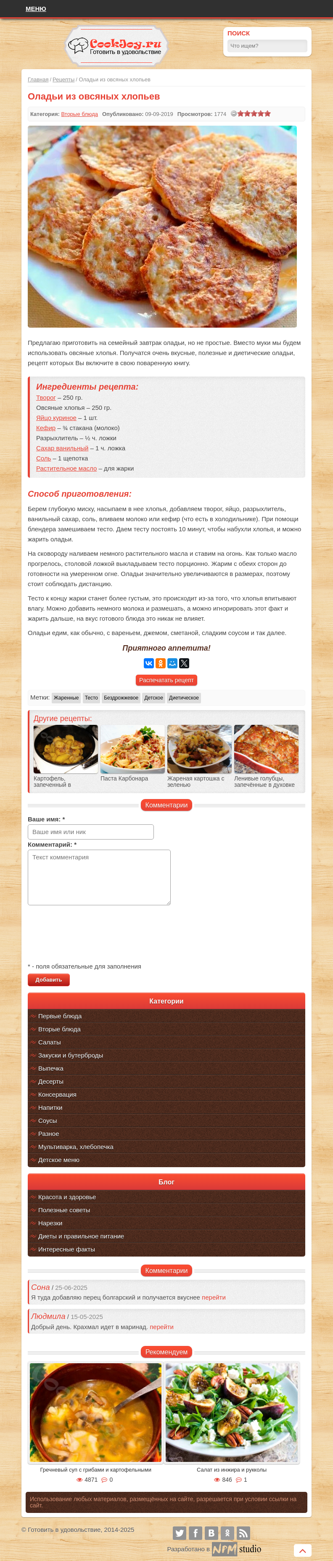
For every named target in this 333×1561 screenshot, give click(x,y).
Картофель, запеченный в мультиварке (52, 784)
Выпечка (50, 1068)
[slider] (254, 113)
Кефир (46, 427)
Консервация (57, 1094)
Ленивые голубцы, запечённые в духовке (264, 781)
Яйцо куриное (56, 417)
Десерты (50, 1081)
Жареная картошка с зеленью (196, 781)
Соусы (47, 1120)
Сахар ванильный (62, 448)
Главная (38, 79)
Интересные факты (66, 1249)
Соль (43, 458)
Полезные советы (64, 1210)
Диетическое (184, 698)
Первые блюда (60, 1016)
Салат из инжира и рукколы (232, 1470)
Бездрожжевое (121, 698)
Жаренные (66, 698)
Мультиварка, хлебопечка (76, 1146)
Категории (166, 1001)
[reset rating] (233, 113)
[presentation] (92, 934)
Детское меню (58, 1159)
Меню (36, 8)
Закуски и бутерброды (70, 1055)
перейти (214, 1297)
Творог (46, 397)
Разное (48, 1133)
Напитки (50, 1107)
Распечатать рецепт (166, 680)
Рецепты (63, 79)
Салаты (49, 1042)
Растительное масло (66, 468)
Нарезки (50, 1223)
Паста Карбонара (124, 778)
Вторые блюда (59, 1029)
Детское (153, 698)
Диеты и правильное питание (81, 1236)
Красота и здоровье (67, 1196)
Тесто (91, 698)
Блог (166, 1182)
